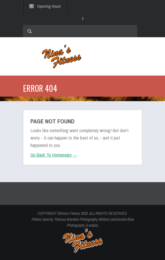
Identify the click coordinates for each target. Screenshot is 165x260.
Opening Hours (49, 6)
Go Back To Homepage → (54, 154)
